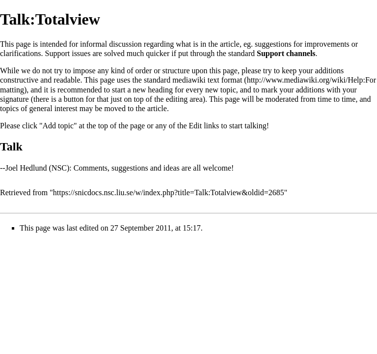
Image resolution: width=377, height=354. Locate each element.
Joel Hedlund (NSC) (37, 168)
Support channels (286, 53)
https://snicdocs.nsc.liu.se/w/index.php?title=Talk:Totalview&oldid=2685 (168, 192)
